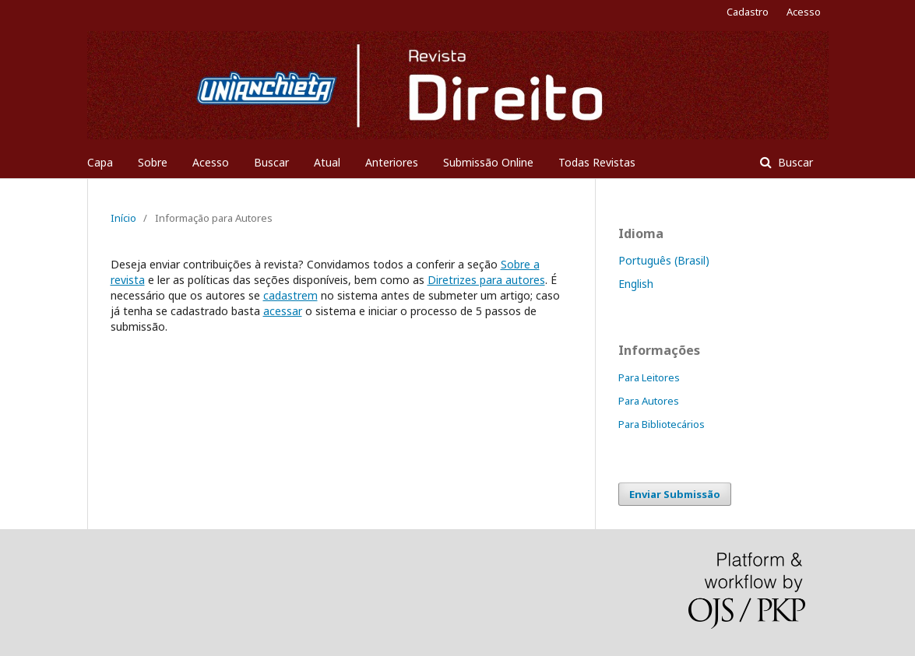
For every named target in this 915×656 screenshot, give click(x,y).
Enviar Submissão (674, 494)
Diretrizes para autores (486, 279)
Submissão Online (488, 162)
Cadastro (748, 12)
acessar (282, 310)
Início (123, 218)
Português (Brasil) (663, 260)
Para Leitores (649, 377)
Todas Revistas (596, 162)
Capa (100, 162)
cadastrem (290, 295)
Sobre (152, 162)
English (635, 283)
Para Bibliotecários (661, 424)
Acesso (210, 162)
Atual (327, 162)
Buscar (271, 162)
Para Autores (648, 401)
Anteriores (391, 162)
